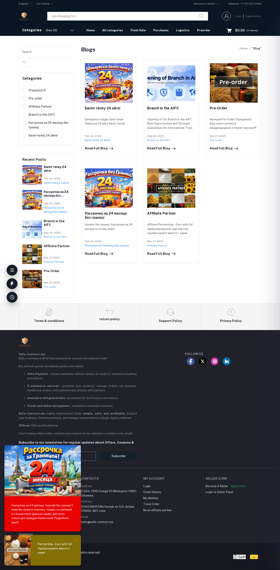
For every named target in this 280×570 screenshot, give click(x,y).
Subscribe (119, 456)
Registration (253, 16)
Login (238, 16)
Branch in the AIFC (163, 108)
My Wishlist (150, 498)
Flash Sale (138, 30)
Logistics (182, 30)
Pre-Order (218, 108)
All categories (112, 30)
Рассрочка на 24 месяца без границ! (56, 195)
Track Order (151, 504)
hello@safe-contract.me (97, 522)
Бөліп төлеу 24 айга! (102, 108)
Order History (152, 492)
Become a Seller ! (205, 3)
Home (90, 30)
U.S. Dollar (43, 3)
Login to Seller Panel (219, 492)
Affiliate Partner (161, 213)
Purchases (160, 30)
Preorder (203, 30)
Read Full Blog (99, 148)
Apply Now (238, 486)
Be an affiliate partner (157, 510)
